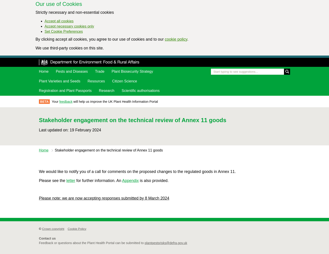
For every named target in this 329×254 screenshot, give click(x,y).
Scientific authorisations (141, 91)
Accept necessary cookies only (69, 26)
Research (106, 91)
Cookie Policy (77, 229)
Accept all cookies (59, 21)
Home (44, 71)
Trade (99, 71)
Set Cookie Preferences (64, 31)
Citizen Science (124, 81)
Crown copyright (53, 229)
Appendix (130, 180)
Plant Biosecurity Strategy (132, 71)
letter (70, 180)
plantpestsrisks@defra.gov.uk (166, 243)
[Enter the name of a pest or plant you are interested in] (250, 72)
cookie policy (176, 39)
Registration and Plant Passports (65, 91)
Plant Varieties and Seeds (59, 81)
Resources (96, 81)
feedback (65, 101)
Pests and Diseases (72, 71)
